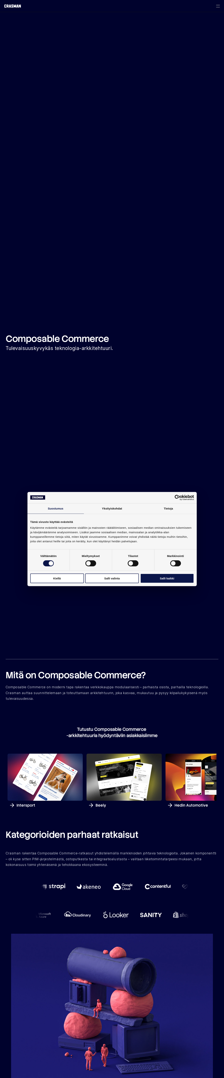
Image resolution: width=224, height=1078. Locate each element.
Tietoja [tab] (168, 508)
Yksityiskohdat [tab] (112, 508)
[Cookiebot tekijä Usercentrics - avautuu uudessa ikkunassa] (177, 497)
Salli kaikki (167, 578)
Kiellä (57, 578)
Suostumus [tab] (55, 508)
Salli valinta (112, 578)
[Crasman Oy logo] (12, 6)
